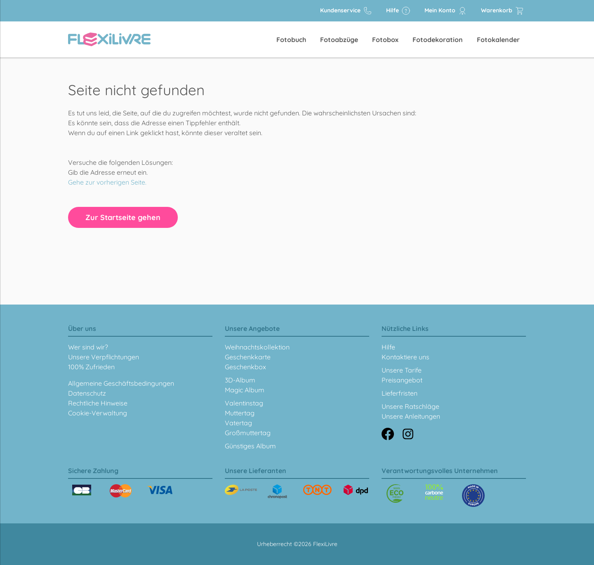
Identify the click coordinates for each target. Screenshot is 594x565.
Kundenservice (346, 11)
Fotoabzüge (339, 39)
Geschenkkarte (248, 357)
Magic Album (244, 390)
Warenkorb (502, 11)
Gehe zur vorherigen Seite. (107, 182)
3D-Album (240, 380)
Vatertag (238, 423)
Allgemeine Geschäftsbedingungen (121, 383)
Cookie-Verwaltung (97, 413)
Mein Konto (445, 11)
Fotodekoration (437, 39)
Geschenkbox (245, 367)
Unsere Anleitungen (411, 416)
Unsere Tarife (402, 370)
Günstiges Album (250, 446)
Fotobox (385, 39)
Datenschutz (87, 393)
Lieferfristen (399, 393)
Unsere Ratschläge (410, 406)
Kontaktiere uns (405, 357)
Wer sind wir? (88, 347)
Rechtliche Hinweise (97, 403)
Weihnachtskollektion (257, 347)
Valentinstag (244, 403)
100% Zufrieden (91, 367)
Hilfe (398, 11)
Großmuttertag (248, 433)
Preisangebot (402, 380)
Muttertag (240, 413)
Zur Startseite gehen (122, 217)
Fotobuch (291, 39)
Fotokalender (498, 39)
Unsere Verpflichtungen (103, 357)
